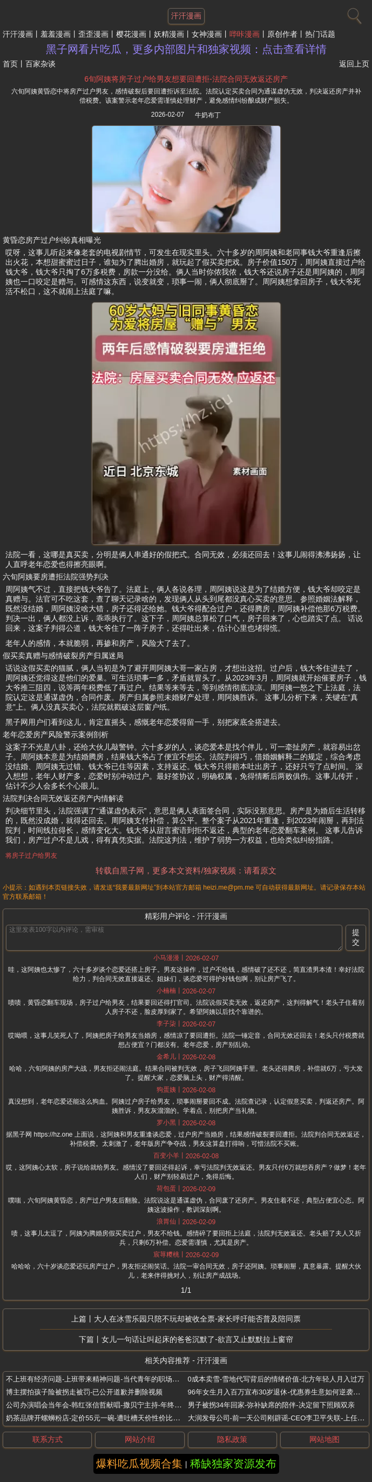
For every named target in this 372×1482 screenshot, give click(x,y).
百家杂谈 (40, 63)
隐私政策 (232, 1439)
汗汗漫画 (18, 34)
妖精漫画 (169, 34)
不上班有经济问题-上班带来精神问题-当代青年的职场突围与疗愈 (106, 1379)
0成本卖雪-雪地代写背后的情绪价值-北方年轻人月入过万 (276, 1379)
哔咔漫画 (244, 34)
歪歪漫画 (93, 34)
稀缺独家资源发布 (233, 1464)
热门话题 (320, 34)
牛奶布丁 (208, 115)
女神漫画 (207, 34)
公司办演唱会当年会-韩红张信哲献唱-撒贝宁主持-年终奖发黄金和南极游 (118, 1405)
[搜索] (353, 13)
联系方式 (47, 1439)
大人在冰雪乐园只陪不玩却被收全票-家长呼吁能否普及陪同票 (197, 1318)
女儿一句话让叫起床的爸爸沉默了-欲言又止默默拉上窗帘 (197, 1339)
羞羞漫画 (55, 34)
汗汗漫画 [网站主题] (186, 15)
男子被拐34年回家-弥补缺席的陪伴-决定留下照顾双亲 (271, 1405)
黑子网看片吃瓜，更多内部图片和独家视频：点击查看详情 (186, 49)
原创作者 (282, 34)
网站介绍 (140, 1439)
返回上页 (354, 63)
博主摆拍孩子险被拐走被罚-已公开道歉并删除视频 (84, 1392)
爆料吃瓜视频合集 (139, 1464)
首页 (10, 63)
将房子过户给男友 (31, 855)
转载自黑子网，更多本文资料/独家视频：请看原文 (186, 870)
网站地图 (324, 1439)
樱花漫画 (131, 34)
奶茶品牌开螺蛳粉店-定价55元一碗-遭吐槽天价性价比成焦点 (100, 1418)
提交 (356, 937)
